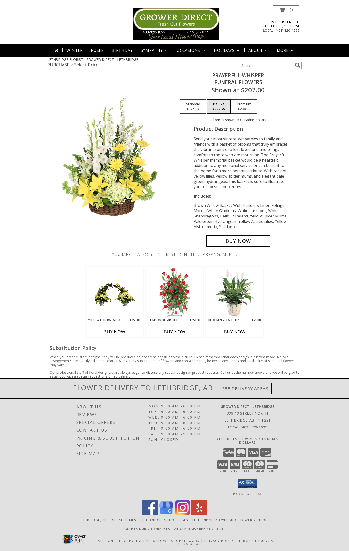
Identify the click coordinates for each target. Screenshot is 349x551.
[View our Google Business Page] (166, 514)
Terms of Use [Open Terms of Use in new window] (189, 543)
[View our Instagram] (182, 514)
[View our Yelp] (199, 514)
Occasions (191, 50)
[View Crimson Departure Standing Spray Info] (174, 292)
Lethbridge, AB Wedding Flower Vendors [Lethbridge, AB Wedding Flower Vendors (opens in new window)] (231, 520)
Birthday (122, 50)
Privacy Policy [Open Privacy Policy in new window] (219, 540)
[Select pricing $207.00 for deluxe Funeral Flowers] (218, 107)
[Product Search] (267, 65)
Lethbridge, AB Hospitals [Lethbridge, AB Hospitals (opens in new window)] (164, 520)
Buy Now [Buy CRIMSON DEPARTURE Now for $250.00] (174, 331)
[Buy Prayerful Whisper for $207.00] (238, 241)
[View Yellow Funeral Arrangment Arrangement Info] (114, 292)
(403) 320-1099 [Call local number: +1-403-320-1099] (287, 30)
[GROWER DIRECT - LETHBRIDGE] (176, 24)
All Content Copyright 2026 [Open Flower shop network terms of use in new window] (126, 540)
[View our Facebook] (150, 514)
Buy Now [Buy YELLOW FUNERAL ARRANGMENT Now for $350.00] (114, 331)
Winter (74, 50)
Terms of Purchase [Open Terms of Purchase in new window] (258, 540)
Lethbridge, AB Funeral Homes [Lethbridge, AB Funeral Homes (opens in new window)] (107, 520)
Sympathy (155, 50)
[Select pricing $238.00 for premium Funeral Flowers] (244, 107)
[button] (286, 10)
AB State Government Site (199, 528)
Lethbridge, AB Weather (147, 528)
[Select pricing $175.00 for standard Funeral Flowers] (193, 107)
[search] (297, 65)
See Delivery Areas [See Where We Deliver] (245, 388)
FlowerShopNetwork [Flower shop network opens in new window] (178, 540)
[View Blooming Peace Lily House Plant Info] (234, 292)
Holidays (227, 50)
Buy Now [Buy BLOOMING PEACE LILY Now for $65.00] (235, 331)
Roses (97, 50)
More (285, 50)
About (258, 50)
